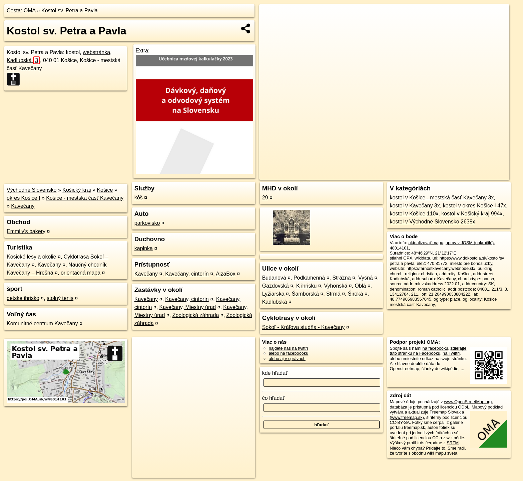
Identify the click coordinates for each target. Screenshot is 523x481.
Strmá (333, 294)
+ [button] (271, 16)
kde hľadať (275, 373)
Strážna (341, 278)
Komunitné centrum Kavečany (42, 323)
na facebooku (435, 348)
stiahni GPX (401, 258)
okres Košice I (23, 198)
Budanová (274, 278)
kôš (138, 197)
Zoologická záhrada (195, 315)
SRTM (453, 442)
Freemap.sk (432, 175)
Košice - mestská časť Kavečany (84, 198)
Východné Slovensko (31, 190)
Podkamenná (309, 278)
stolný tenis (60, 298)
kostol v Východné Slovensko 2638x (432, 221)
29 (265, 197)
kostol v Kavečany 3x (415, 205)
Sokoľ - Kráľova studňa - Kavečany (303, 327)
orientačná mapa (80, 273)
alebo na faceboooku (289, 353)
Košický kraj (76, 190)
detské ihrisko (23, 298)
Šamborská (305, 294)
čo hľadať (273, 398)
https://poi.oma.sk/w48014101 (481, 175)
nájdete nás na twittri (288, 348)
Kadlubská (23, 60)
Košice (105, 190)
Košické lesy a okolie (31, 257)
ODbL (463, 407)
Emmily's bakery (26, 231)
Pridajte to (435, 448)
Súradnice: (400, 253)
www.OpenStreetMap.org (468, 401)
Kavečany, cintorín (186, 274)
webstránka (96, 52)
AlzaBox (225, 274)
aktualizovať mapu (425, 242)
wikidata (422, 258)
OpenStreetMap (398, 175)
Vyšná (365, 278)
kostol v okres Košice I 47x (474, 205)
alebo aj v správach (287, 358)
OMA (30, 10)
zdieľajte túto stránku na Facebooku (428, 351)
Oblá (360, 286)
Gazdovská (275, 286)
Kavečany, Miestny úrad (187, 307)
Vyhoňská (336, 286)
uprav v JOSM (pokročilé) (470, 242)
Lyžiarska (273, 294)
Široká (355, 294)
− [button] (271, 26)
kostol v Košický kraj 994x (471, 213)
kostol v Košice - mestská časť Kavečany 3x (442, 197)
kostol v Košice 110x (414, 213)
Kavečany (22, 206)
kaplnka (143, 248)
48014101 (399, 248)
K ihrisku (306, 286)
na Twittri (451, 353)
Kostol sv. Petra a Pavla (69, 10)
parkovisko (147, 223)
